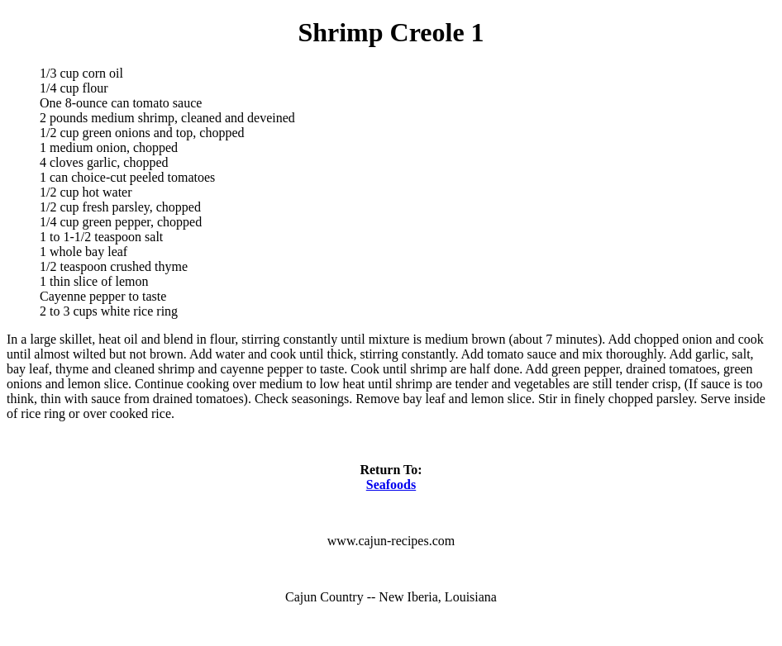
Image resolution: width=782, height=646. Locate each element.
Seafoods (391, 484)
